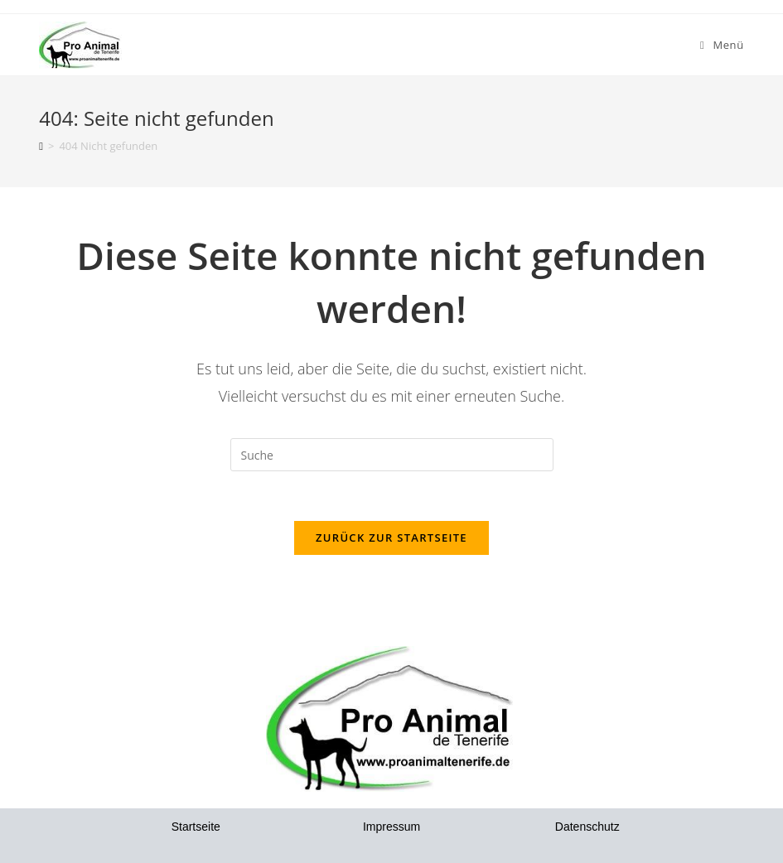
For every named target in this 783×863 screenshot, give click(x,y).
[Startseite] (41, 145)
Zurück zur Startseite (391, 537)
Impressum (391, 826)
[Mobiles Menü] (722, 44)
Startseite (196, 826)
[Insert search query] (391, 454)
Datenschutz (587, 826)
